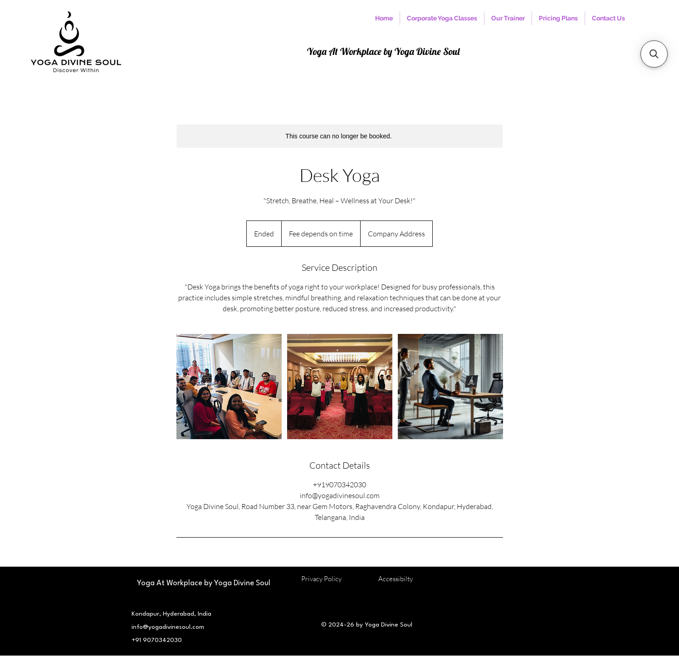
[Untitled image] (229, 386)
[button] (654, 54)
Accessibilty (395, 578)
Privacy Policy (321, 578)
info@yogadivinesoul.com (168, 627)
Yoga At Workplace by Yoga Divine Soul (383, 51)
